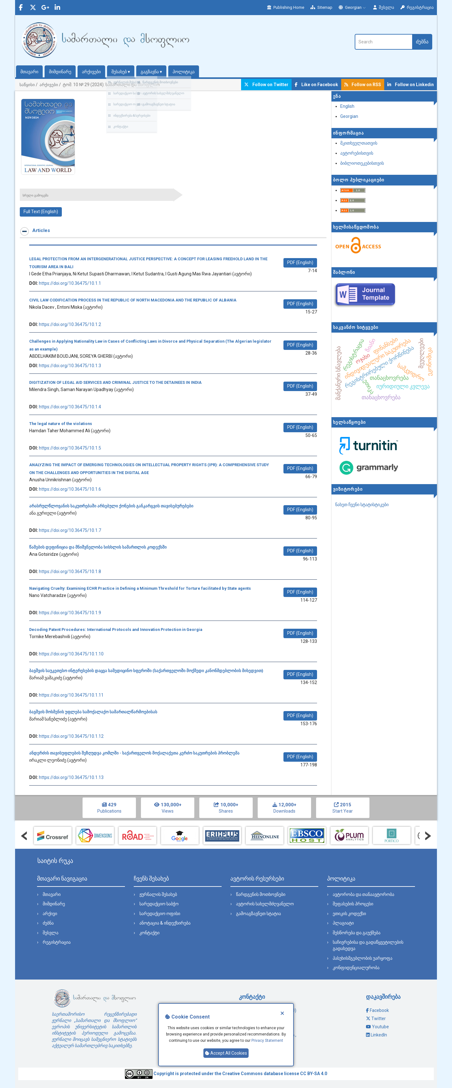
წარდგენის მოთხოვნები (260, 894)
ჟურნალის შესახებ (158, 894)
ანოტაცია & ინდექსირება (165, 922)
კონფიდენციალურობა (356, 967)
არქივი (50, 913)
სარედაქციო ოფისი (159, 913)
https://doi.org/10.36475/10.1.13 (71, 777)
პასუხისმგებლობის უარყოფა (362, 958)
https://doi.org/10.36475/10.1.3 (70, 365)
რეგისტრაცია (417, 7)
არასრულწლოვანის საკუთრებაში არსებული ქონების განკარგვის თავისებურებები (111, 506)
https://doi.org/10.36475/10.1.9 (70, 612)
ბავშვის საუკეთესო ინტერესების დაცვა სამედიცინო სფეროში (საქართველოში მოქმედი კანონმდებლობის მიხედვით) (146, 670)
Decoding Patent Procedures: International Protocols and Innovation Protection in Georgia (115, 629)
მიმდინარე (60, 71)
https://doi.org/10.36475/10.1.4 (70, 406)
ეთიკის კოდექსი (349, 913)
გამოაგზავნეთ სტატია (258, 913)
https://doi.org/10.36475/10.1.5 (70, 447)
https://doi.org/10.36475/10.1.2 (70, 324)
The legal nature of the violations (60, 423)
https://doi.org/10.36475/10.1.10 (71, 653)
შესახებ (120, 71)
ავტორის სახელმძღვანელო (265, 903)
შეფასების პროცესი (353, 903)
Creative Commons (242, 1073)
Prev (24, 835)
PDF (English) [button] (300, 262)
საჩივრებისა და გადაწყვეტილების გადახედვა (368, 945)
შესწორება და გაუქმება (356, 932)
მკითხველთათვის (358, 143)
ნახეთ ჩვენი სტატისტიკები (362, 504)
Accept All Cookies (226, 1053)
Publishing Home (285, 7)
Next (428, 835)
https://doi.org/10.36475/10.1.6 (70, 489)
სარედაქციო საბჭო (159, 903)
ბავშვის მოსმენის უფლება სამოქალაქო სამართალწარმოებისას (93, 712)
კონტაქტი (149, 932)
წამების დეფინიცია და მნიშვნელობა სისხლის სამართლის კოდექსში (98, 547)
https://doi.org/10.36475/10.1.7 (70, 530)
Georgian (353, 7)
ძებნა (422, 42)
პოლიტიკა (184, 71)
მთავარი (29, 71)
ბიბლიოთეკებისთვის (362, 163)
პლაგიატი (343, 922)
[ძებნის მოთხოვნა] (383, 42)
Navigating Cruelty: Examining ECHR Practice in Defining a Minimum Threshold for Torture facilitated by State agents (140, 588)
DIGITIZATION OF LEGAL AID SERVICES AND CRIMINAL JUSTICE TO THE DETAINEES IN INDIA (115, 382)
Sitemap (321, 7)
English (347, 106)
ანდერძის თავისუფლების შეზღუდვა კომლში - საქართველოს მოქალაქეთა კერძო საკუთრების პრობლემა (134, 753)
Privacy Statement (267, 1040)
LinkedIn (379, 1034)
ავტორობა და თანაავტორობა (363, 894)
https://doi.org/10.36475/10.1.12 (71, 736)
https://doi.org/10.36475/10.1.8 (70, 571)
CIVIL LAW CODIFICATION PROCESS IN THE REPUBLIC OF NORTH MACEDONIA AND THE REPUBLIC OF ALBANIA (132, 300)
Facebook (379, 1010)
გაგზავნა (151, 71)
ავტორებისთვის (356, 153)
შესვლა (383, 7)
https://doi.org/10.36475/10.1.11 (71, 695)
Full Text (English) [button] (41, 211)
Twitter (378, 1018)
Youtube (380, 1026)
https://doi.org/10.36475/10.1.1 (70, 283)
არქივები (91, 71)
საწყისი (27, 84)
